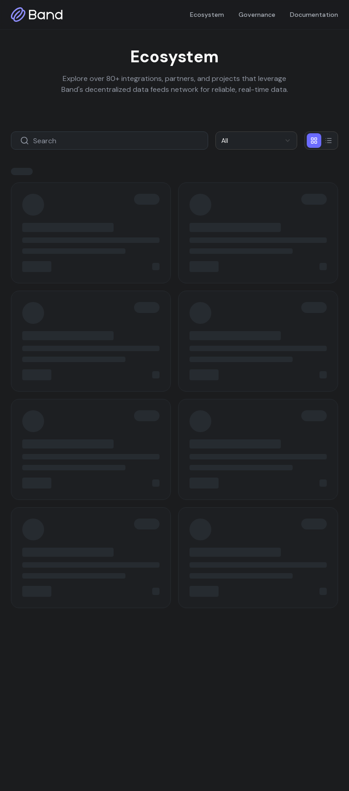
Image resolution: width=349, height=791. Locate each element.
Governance (257, 14)
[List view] (328, 140)
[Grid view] (314, 140)
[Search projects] (109, 140)
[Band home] (37, 14)
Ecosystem (207, 14)
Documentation (314, 14)
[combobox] (256, 140)
